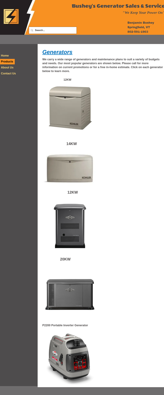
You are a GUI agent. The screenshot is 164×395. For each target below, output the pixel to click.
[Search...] (52, 30)
